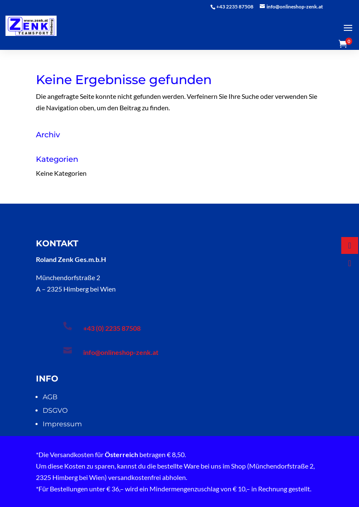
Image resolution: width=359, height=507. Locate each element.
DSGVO (55, 410)
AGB (50, 397)
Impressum (62, 424)
